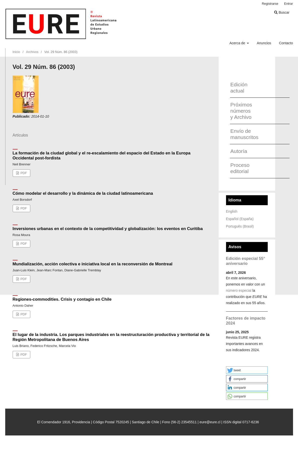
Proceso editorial (239, 168)
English (231, 211)
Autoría (238, 151)
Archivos (32, 52)
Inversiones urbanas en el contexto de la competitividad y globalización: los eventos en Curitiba (108, 228)
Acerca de (238, 43)
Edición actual (238, 88)
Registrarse (270, 3)
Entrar (288, 3)
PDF (23, 173)
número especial (239, 290)
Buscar (281, 12)
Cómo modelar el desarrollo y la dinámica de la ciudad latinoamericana (83, 193)
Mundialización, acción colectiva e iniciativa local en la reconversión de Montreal (92, 264)
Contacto (286, 43)
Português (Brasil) (240, 226)
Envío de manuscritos (242, 134)
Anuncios (264, 43)
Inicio (16, 52)
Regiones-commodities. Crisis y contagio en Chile (62, 299)
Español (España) (240, 219)
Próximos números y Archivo (241, 111)
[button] (247, 370)
